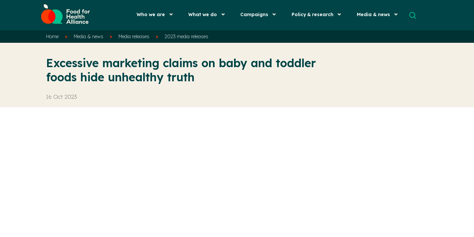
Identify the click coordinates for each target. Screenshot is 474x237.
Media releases (133, 37)
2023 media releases (186, 37)
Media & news (373, 14)
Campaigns (254, 14)
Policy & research (312, 14)
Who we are (151, 14)
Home (52, 37)
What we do (202, 14)
